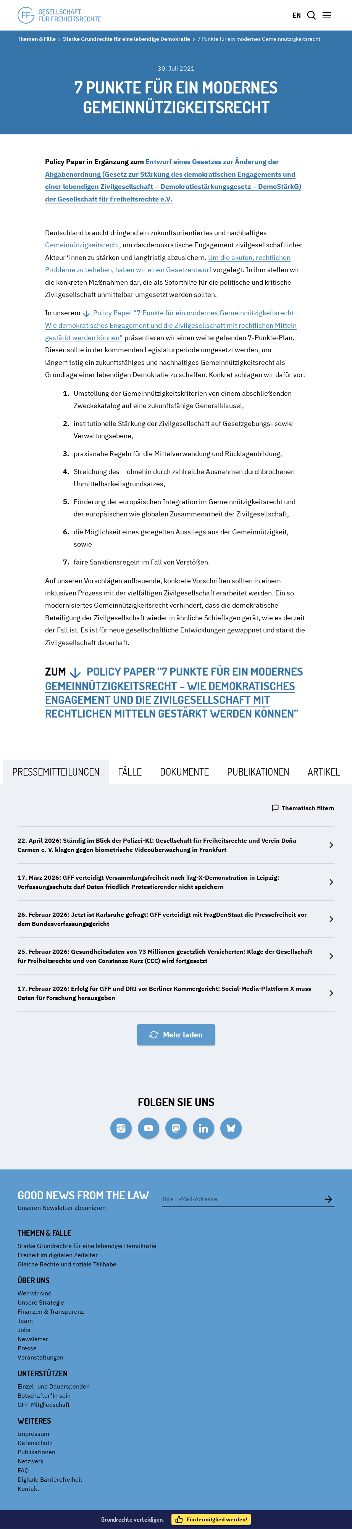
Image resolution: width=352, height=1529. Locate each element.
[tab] (56, 772)
